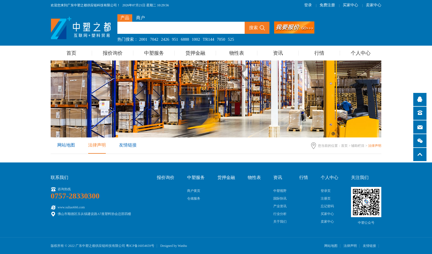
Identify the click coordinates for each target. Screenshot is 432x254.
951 (175, 39)
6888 (185, 39)
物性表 (236, 53)
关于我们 (280, 221)
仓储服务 (193, 198)
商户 (140, 17)
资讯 (278, 53)
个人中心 (361, 53)
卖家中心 (373, 5)
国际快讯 (280, 198)
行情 (319, 53)
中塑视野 (280, 191)
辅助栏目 (357, 146)
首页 (71, 53)
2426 (165, 39)
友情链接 (128, 145)
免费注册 (327, 5)
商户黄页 (193, 191)
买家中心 (350, 5)
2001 (143, 39)
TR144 (208, 39)
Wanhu (182, 246)
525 (231, 39)
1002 (196, 39)
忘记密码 (327, 206)
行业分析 (280, 214)
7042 (154, 39)
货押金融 (195, 53)
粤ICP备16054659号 (140, 246)
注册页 (326, 198)
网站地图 (66, 145)
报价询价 (113, 53)
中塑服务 (154, 53)
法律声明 (97, 145)
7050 (221, 39)
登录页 (326, 191)
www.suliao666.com (71, 207)
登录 (308, 5)
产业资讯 (280, 206)
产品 (124, 17)
